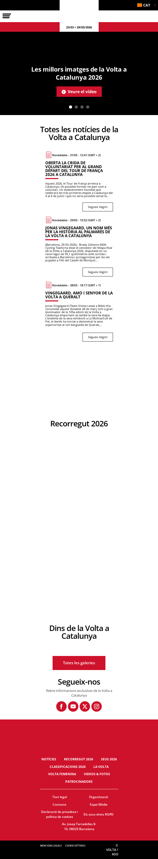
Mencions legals (51, 845)
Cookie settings (75, 845)
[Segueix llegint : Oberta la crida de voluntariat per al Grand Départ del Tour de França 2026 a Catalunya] (79, 181)
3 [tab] (82, 107)
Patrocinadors (79, 781)
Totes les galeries (79, 662)
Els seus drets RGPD (98, 814)
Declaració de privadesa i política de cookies (59, 814)
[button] (145, 5)
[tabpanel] (79, 73)
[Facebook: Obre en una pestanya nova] (61, 706)
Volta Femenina (62, 774)
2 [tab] (76, 107)
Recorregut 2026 (78, 759)
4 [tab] (87, 107)
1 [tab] (70, 107)
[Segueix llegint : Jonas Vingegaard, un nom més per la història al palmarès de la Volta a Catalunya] (79, 246)
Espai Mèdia (99, 804)
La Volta (101, 767)
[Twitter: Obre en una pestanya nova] (85, 706)
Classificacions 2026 (68, 767)
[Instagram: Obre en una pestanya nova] (96, 706)
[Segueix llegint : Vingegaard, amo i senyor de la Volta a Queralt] (79, 311)
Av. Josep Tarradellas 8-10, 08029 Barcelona (79, 826)
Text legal (59, 797)
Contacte (59, 804)
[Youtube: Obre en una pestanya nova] (73, 706)
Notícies (48, 759)
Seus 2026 (109, 759)
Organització (98, 797)
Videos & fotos (97, 774)
